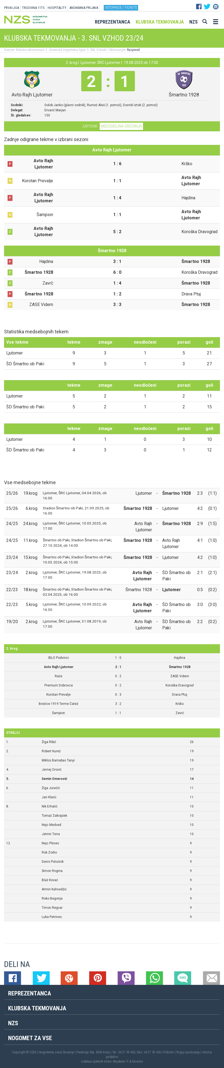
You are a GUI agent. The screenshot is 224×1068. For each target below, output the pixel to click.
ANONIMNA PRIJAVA (83, 8)
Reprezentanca (112, 22)
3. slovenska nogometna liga (64, 50)
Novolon (137, 1061)
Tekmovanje (115, 50)
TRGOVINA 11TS (33, 8)
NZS (193, 22)
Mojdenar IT (121, 1061)
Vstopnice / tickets (121, 7)
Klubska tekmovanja (160, 22)
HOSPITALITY (57, 8)
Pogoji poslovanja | (189, 1052)
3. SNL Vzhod (95, 50)
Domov (8, 50)
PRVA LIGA (11, 8)
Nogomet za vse (30, 1038)
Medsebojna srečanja (121, 126)
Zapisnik (90, 126)
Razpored (133, 50)
